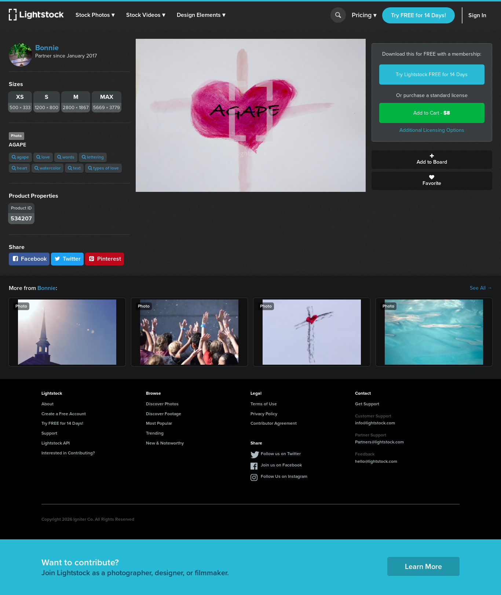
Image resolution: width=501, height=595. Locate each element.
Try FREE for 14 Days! (418, 15)
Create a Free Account (63, 413)
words (65, 157)
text (74, 168)
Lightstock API (55, 443)
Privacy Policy (264, 413)
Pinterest (104, 258)
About (47, 404)
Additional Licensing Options (431, 130)
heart (19, 168)
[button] (95, 15)
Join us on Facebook (281, 465)
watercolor (47, 168)
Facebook (29, 258)
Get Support (367, 404)
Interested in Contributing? (68, 453)
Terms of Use (264, 404)
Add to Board (432, 159)
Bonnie (47, 47)
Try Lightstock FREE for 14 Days (432, 74)
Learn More (423, 566)
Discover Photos (162, 404)
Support (49, 433)
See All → (481, 288)
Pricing (364, 15)
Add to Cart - (431, 113)
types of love (103, 168)
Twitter (67, 258)
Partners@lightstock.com (379, 442)
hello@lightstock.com (376, 461)
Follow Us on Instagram (284, 476)
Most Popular (159, 423)
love (43, 157)
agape (20, 157)
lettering (93, 157)
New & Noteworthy (165, 443)
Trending (155, 433)
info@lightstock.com (375, 423)
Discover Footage (163, 413)
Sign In (477, 15)
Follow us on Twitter (281, 453)
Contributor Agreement (274, 423)
